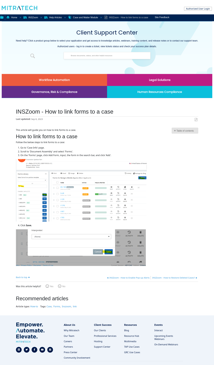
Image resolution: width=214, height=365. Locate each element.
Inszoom (66, 306)
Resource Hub (131, 335)
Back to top (21, 277)
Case (49, 306)
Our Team (69, 335)
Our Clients (100, 330)
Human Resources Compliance (159, 92)
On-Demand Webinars (166, 344)
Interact (158, 330)
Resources (130, 325)
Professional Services (105, 335)
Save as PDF (195, 119)
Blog (126, 330)
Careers (68, 341)
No (63, 286)
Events (158, 325)
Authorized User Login (198, 8)
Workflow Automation (54, 80)
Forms (56, 306)
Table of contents (185, 131)
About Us (69, 325)
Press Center (70, 352)
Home (12, 17)
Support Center (102, 346)
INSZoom (31, 17)
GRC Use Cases (132, 352)
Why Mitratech (71, 330)
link (75, 306)
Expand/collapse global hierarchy (2, 17)
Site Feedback (162, 17)
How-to (34, 306)
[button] (33, 56)
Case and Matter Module (83, 17)
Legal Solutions (159, 80)
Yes (51, 286)
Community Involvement (77, 357)
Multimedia (130, 341)
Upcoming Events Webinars (163, 337)
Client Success (102, 325)
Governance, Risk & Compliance (54, 92)
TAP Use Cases (132, 346)
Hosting (98, 341)
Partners (68, 346)
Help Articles (53, 17)
